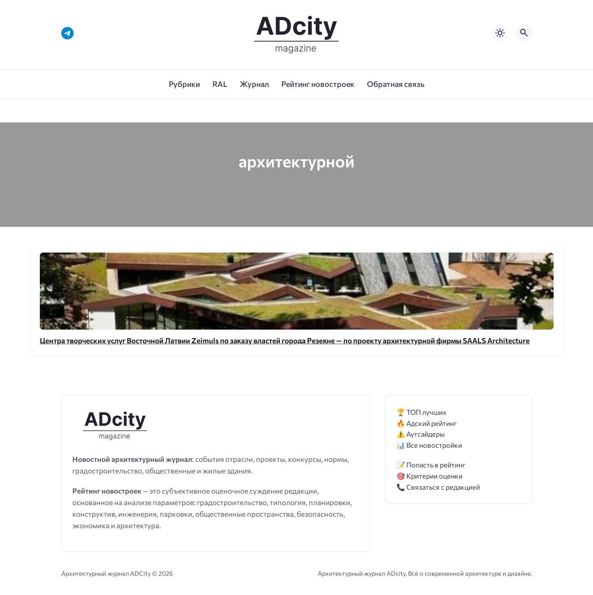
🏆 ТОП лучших (421, 412)
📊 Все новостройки (429, 445)
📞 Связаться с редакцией (438, 487)
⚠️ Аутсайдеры (420, 434)
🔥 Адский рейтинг (426, 423)
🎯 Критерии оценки (429, 476)
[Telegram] (67, 33)
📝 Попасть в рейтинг (430, 465)
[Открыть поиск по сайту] (524, 33)
